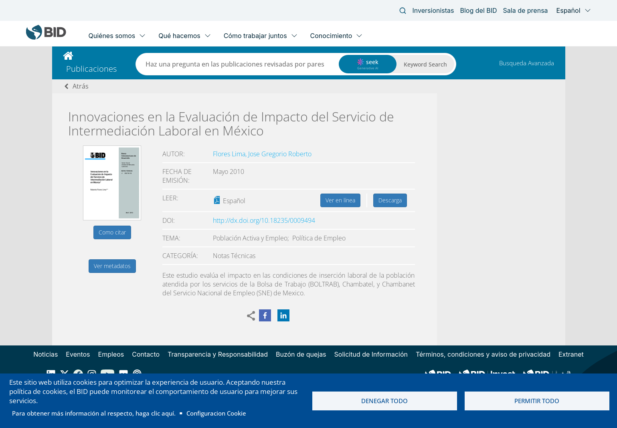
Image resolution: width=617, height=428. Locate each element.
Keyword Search (425, 64)
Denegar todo (384, 401)
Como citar (112, 232)
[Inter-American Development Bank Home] (46, 38)
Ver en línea (340, 200)
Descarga (390, 200)
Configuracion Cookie (216, 413)
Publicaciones (91, 68)
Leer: (170, 198)
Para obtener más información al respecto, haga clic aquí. (94, 413)
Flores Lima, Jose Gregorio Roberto (262, 153)
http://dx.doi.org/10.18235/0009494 (264, 220)
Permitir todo (536, 401)
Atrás (81, 86)
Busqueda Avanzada (526, 63)
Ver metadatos (112, 266)
